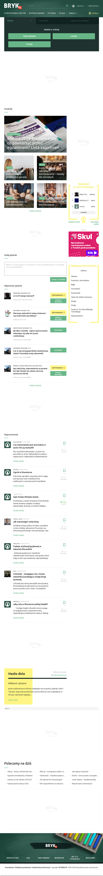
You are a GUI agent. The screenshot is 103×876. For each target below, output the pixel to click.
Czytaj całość (13, 700)
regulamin (90, 858)
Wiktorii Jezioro (17, 683)
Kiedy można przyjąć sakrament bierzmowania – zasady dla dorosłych (51, 172)
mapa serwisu (44, 858)
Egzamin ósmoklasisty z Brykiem (20, 775)
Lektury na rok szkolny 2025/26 (20, 780)
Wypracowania (37, 13)
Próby (73, 305)
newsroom (59, 858)
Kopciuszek (75, 293)
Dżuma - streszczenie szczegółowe (85, 775)
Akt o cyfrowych (75, 858)
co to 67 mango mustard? (23, 296)
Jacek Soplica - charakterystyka (84, 780)
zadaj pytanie (58, 279)
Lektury (84, 270)
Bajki (73, 285)
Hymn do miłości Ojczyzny (81, 297)
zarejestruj (93, 6)
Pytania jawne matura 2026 (18, 784)
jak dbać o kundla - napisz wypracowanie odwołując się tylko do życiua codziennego (30, 333)
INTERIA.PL (63, 867)
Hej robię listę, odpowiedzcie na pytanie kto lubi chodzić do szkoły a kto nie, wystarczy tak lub (30, 371)
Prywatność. (9, 867)
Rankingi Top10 (74, 222)
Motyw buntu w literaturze (82, 784)
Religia (9, 167)
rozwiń (84, 212)
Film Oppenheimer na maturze (51, 784)
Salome (74, 276)
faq (28, 858)
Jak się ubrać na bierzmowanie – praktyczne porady (16, 174)
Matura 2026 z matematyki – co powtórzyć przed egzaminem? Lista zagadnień (33, 143)
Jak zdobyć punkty (95, 223)
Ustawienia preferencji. (41, 867)
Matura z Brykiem (14, 134)
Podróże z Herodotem (80, 280)
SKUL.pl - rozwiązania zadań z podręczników (53, 771)
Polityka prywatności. (23, 867)
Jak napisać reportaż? (80, 771)
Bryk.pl (7, 708)
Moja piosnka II (77, 316)
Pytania (52, 13)
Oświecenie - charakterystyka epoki (53, 775)
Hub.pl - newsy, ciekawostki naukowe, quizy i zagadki (21, 771)
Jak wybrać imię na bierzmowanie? (16, 203)
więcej (73, 13)
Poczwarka (75, 289)
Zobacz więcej (35, 211)
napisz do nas (13, 858)
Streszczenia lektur (15, 13)
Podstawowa (29, 36)
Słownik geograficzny (59, 675)
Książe (73, 301)
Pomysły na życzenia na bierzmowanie (51, 203)
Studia (29, 44)
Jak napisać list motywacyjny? (51, 780)
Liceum (74, 36)
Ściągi (62, 13)
